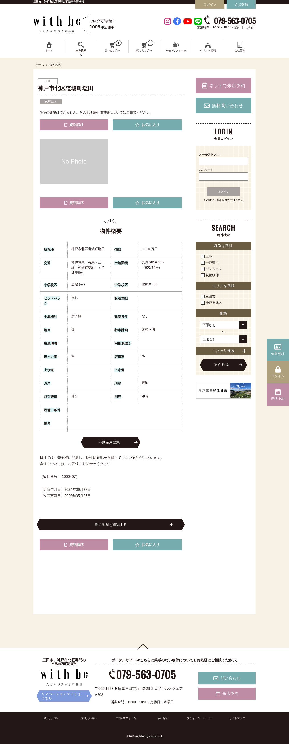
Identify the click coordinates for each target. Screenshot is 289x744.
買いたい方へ (52, 718)
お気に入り (147, 125)
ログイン (223, 191)
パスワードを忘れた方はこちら (223, 200)
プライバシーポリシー (200, 718)
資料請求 (74, 125)
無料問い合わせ (223, 105)
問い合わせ (227, 678)
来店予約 (227, 693)
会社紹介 (163, 718)
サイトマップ (237, 718)
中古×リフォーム (126, 718)
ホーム (39, 64)
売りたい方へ (89, 718)
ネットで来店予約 (223, 85)
